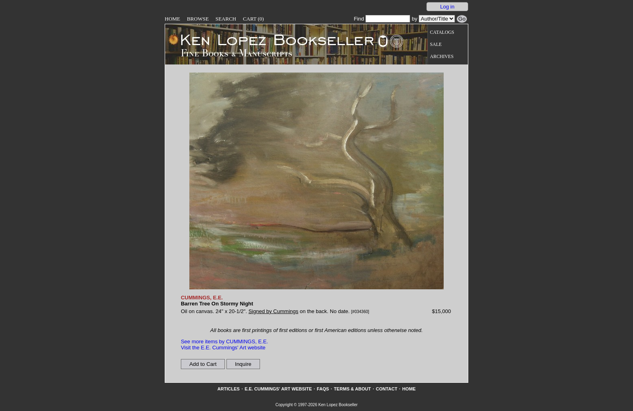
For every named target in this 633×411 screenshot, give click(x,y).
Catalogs (442, 32)
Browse (198, 19)
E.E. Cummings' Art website (278, 388)
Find (382, 19)
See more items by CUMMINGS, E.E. (224, 341)
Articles (228, 388)
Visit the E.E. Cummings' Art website (223, 348)
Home (172, 19)
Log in (447, 7)
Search (226, 19)
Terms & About (352, 388)
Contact (386, 388)
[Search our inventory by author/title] (437, 19)
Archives (441, 56)
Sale (436, 44)
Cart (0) (253, 19)
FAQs (323, 388)
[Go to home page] (271, 39)
